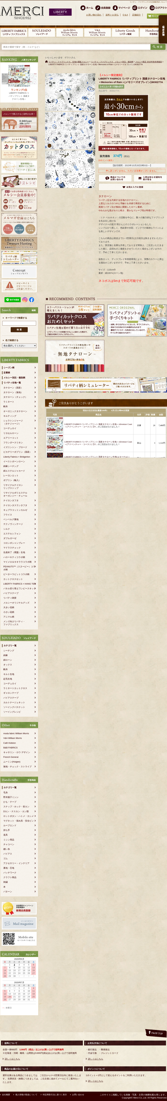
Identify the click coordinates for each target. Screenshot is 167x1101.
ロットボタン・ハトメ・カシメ (18, 816)
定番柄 (7, 372)
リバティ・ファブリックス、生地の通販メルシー (68, 62)
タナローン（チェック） (15, 397)
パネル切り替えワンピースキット (19, 588)
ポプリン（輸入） (12, 480)
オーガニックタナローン (15, 411)
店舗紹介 (136, 15)
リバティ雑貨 (9, 598)
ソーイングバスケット (14, 707)
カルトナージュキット (14, 702)
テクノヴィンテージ (13, 524)
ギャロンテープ (11, 693)
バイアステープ (11, 593)
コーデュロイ (9, 428)
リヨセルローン (11, 433)
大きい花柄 (8, 607)
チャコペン (8, 844)
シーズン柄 (9, 367)
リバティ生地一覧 (12, 382)
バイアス (7, 853)
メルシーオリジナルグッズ (16, 602)
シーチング (8, 650)
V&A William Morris (12, 738)
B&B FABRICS (10, 747)
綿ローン (7, 660)
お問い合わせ (78, 1094)
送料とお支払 (112, 15)
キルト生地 (8, 674)
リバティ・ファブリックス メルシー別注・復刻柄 (112, 62)
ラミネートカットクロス (15, 688)
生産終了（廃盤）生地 (14, 552)
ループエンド (9, 825)
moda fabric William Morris (16, 733)
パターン (7, 891)
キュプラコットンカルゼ (15, 510)
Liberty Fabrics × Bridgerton (16, 457)
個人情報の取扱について (26, 1094)
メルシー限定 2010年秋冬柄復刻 (148, 62)
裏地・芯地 (8, 868)
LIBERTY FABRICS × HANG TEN (19, 584)
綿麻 (5, 655)
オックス (7, 664)
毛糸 (5, 792)
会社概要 (6, 1094)
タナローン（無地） (13, 392)
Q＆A (125, 15)
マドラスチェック (12, 547)
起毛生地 (7, 679)
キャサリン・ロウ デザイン (16, 752)
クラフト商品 (9, 877)
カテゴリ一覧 (10, 645)
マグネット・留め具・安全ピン (18, 821)
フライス (7, 514)
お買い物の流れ (93, 15)
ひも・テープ (9, 802)
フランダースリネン (13, 442)
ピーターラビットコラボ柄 (16, 574)
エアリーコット (11, 438)
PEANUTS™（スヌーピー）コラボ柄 (19, 568)
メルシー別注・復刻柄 (14, 377)
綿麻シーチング (11, 466)
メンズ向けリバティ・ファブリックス (14, 623)
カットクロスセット (13, 579)
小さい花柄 (8, 612)
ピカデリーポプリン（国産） (17, 452)
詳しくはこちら (12, 1059)
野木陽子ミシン (11, 797)
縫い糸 (6, 849)
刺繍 (5, 882)
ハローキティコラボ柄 (14, 557)
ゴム (5, 858)
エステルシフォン (12, 533)
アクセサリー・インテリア (16, 863)
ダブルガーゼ (9, 538)
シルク (6, 529)
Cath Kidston (9, 743)
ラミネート (8, 401)
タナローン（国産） (13, 387)
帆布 (5, 406)
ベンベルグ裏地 (11, 519)
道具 (5, 835)
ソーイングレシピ (12, 712)
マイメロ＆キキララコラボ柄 (17, 562)
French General (10, 757)
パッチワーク (9, 872)
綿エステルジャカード (14, 471)
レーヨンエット (11, 475)
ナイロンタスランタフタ (15, 505)
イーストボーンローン (14, 461)
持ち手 (6, 830)
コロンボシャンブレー (14, 543)
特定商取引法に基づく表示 (55, 1094)
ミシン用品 (8, 839)
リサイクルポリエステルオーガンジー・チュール (15, 494)
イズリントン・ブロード (15, 447)
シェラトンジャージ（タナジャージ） (13, 422)
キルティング (9, 416)
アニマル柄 (8, 617)
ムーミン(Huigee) (11, 761)
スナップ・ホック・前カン (16, 806)
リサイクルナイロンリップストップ (13, 486)
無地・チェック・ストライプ (17, 766)
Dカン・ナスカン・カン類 (16, 811)
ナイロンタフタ (11, 500)
